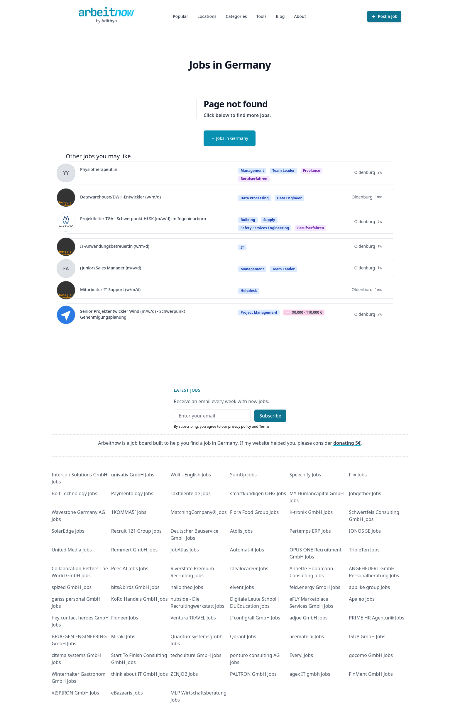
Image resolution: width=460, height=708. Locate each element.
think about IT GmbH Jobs (139, 674)
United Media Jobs (72, 549)
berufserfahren (254, 178)
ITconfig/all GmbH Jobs (255, 617)
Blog (280, 16)
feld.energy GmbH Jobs (315, 587)
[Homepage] (106, 11)
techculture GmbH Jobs (195, 655)
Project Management (259, 312)
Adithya (109, 20)
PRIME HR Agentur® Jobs (376, 617)
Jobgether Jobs (365, 493)
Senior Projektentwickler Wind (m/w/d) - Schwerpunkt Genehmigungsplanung (132, 314)
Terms (264, 426)
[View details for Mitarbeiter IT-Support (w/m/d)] (66, 290)
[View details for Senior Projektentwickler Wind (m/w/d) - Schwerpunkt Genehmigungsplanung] (66, 314)
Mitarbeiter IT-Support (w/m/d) (110, 289)
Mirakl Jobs (123, 636)
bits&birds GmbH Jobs (135, 587)
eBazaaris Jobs (127, 693)
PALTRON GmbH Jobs (253, 674)
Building (248, 219)
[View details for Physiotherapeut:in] (66, 173)
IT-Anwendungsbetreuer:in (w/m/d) (114, 246)
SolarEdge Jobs (68, 531)
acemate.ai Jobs (307, 636)
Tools (261, 16)
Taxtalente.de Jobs (190, 493)
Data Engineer (289, 198)
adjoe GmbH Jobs (309, 617)
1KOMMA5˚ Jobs (128, 512)
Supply (269, 219)
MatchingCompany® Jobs (198, 512)
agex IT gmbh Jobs (310, 674)
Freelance (311, 170)
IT (242, 247)
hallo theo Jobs (186, 587)
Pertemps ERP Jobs (310, 531)
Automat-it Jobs (247, 549)
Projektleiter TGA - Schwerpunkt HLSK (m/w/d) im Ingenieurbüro (143, 218)
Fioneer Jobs (124, 617)
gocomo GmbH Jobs (371, 655)
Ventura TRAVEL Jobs (193, 617)
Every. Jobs (301, 655)
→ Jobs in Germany (229, 138)
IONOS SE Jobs (365, 531)
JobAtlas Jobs (184, 549)
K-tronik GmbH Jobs (311, 512)
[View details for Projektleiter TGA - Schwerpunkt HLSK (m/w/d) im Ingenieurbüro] (66, 222)
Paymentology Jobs (132, 493)
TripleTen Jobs (364, 549)
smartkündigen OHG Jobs (258, 493)
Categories (236, 16)
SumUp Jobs (243, 474)
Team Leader (283, 170)
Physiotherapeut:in (98, 169)
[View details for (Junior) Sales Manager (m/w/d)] (66, 268)
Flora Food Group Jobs (254, 512)
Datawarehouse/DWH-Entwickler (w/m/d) (120, 197)
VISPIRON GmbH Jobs (75, 693)
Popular (180, 16)
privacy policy (239, 426)
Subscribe (270, 415)
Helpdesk (249, 290)
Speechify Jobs (305, 474)
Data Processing (255, 198)
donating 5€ (347, 443)
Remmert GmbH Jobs (134, 549)
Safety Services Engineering (265, 227)
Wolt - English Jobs (190, 474)
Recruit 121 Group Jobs (136, 531)
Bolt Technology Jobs (74, 493)
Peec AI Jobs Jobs (129, 568)
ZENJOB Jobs (184, 674)
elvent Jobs (242, 587)
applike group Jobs (369, 587)
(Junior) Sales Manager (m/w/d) (110, 268)
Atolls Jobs (241, 531)
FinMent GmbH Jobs (371, 674)
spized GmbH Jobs (72, 587)
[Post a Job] (384, 16)
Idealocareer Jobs (249, 568)
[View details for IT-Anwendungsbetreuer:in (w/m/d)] (66, 246)
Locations (206, 16)
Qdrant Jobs (243, 636)
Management (252, 170)
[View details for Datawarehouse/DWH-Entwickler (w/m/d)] (66, 197)
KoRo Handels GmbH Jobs (139, 599)
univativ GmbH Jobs (132, 474)
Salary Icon (288, 312)
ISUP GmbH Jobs (367, 636)
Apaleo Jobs (362, 599)
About (300, 16)
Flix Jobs (358, 474)
